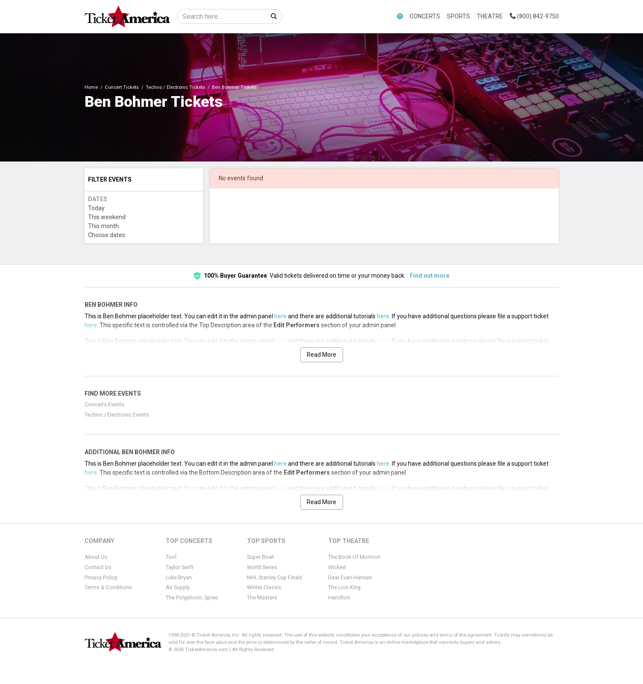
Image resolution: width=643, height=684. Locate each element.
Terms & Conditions (108, 587)
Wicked (337, 567)
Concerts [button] (425, 16)
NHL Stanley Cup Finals (274, 578)
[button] (399, 16)
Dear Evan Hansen (350, 578)
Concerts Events (104, 405)
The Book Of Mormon (354, 557)
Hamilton (339, 598)
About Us (96, 557)
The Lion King (344, 587)
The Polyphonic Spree (192, 598)
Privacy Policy (101, 578)
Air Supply (178, 587)
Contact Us (98, 567)
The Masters (262, 598)
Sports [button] (458, 16)
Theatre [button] (490, 16)
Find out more (429, 275)
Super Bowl (260, 557)
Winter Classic (264, 587)
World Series (262, 567)
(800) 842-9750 (534, 16)
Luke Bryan (179, 578)
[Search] (221, 16)
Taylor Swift (180, 567)
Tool (171, 557)
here (280, 316)
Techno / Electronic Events (117, 415)
